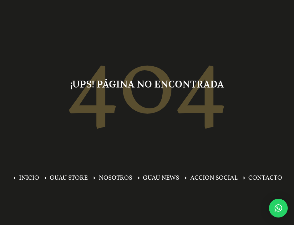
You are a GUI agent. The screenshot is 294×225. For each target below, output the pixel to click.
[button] (278, 208)
